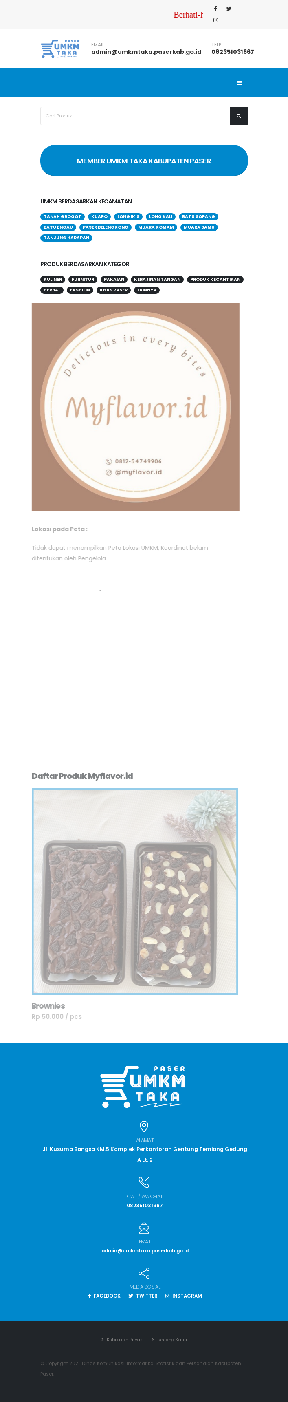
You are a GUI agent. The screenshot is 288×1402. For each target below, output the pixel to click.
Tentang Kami (172, 1339)
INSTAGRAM (186, 1295)
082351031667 (232, 52)
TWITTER (142, 1295)
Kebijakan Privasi (123, 1339)
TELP (216, 45)
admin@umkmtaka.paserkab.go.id (146, 52)
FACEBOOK (101, 1295)
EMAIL (97, 45)
